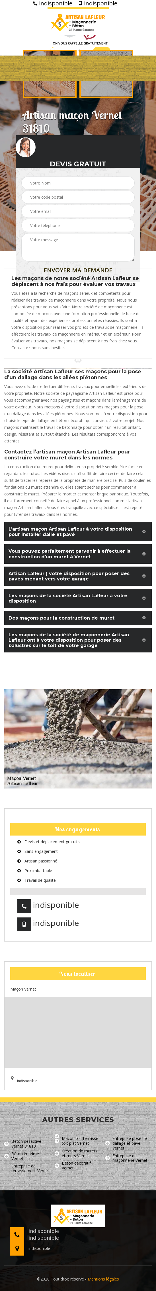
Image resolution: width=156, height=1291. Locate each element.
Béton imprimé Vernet (21, 1156)
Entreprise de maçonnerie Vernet (126, 1158)
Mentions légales (103, 1279)
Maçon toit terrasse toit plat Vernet (76, 1141)
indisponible (52, 3)
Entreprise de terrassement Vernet (26, 1168)
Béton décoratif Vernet (73, 1166)
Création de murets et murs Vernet (76, 1153)
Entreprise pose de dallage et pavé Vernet (126, 1143)
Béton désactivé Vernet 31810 (22, 1144)
